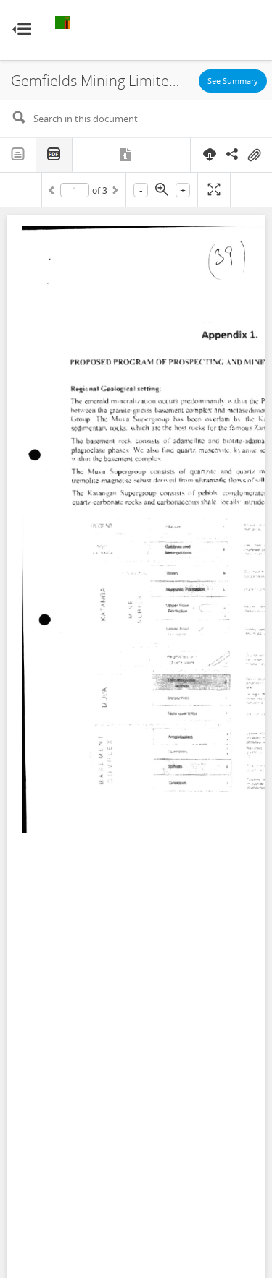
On (254, 155)
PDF (54, 155)
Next (113, 192)
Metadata (126, 154)
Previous (53, 192)
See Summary (232, 80)
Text (18, 154)
